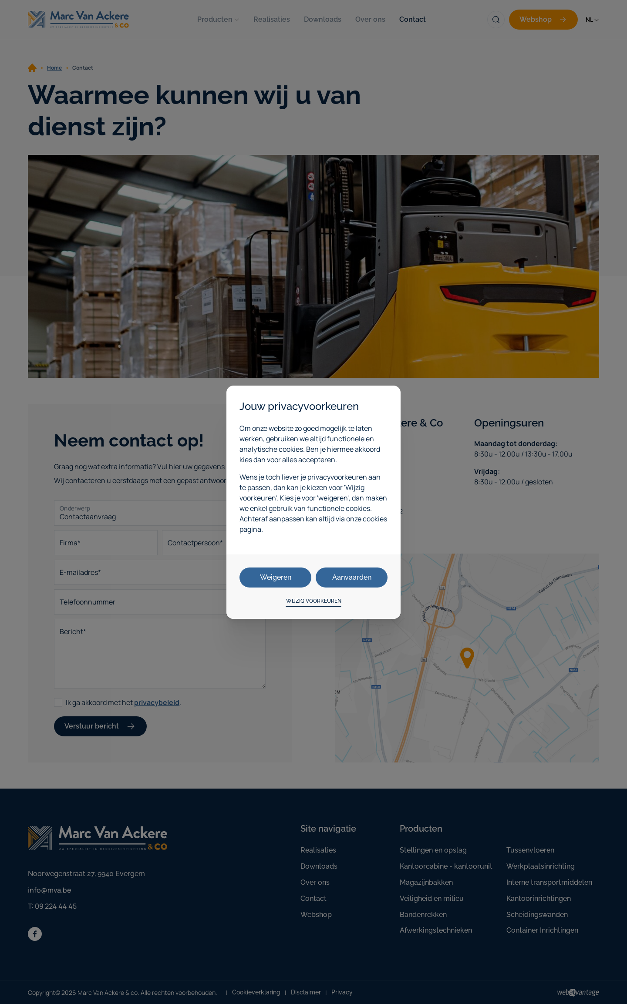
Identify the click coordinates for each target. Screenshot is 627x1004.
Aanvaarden (351, 577)
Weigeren (275, 577)
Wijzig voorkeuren (313, 601)
